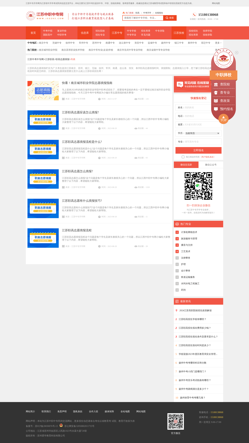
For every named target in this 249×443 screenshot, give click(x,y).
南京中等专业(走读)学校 (101, 50)
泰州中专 (192, 43)
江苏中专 (117, 32)
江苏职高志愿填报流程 (77, 230)
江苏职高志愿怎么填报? (77, 171)
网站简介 (30, 411)
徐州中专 (70, 43)
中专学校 (131, 31)
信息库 (85, 32)
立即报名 (198, 150)
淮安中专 (139, 43)
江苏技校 (179, 32)
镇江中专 (179, 43)
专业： (181, 141)
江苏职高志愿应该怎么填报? (80, 112)
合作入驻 (93, 411)
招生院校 (100, 31)
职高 (137, 13)
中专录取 (159, 31)
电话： (181, 116)
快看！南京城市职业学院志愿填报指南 (87, 83)
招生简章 (145, 31)
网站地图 (216, 3)
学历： (181, 133)
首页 (33, 32)
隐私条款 (77, 411)
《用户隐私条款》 (207, 157)
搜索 (170, 18)
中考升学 (147, 13)
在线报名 (159, 13)
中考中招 (47, 31)
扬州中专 (165, 43)
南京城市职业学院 (48, 50)
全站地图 (125, 411)
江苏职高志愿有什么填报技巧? (82, 200)
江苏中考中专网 (35, 59)
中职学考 (61, 35)
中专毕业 (131, 35)
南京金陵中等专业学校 (158, 50)
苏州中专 (96, 43)
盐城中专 (152, 43)
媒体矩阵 (109, 411)
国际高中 (47, 35)
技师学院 (207, 31)
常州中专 (83, 43)
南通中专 (110, 43)
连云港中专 (124, 43)
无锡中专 (57, 43)
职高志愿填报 (62, 59)
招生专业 (100, 35)
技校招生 (193, 31)
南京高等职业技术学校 (73, 50)
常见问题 (145, 35)
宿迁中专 (205, 43)
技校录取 (207, 35)
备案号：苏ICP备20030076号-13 (42, 426)
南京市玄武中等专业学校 (130, 50)
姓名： (181, 107)
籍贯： (181, 124)
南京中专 (43, 43)
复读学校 (61, 31)
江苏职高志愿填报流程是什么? (82, 141)
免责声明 (62, 411)
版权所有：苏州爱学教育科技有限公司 (45, 435)
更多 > (218, 43)
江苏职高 (49, 59)
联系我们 (46, 411)
